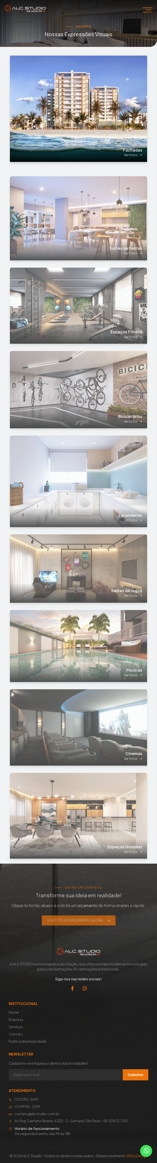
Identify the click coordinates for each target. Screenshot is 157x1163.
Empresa (16, 1019)
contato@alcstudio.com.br (34, 1114)
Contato (16, 1034)
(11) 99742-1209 (24, 1106)
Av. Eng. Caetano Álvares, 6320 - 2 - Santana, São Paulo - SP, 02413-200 (68, 1121)
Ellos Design (137, 1155)
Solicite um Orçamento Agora (78, 932)
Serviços (16, 1027)
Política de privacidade (27, 1041)
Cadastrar (135, 1075)
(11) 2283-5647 (24, 1099)
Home (14, 1012)
